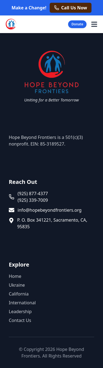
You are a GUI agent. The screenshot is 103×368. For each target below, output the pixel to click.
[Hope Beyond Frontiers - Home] (10, 24)
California (19, 294)
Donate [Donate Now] (77, 24)
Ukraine (17, 285)
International (22, 303)
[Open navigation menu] (94, 24)
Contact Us (20, 320)
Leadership (20, 311)
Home (15, 276)
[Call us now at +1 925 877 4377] (70, 8)
